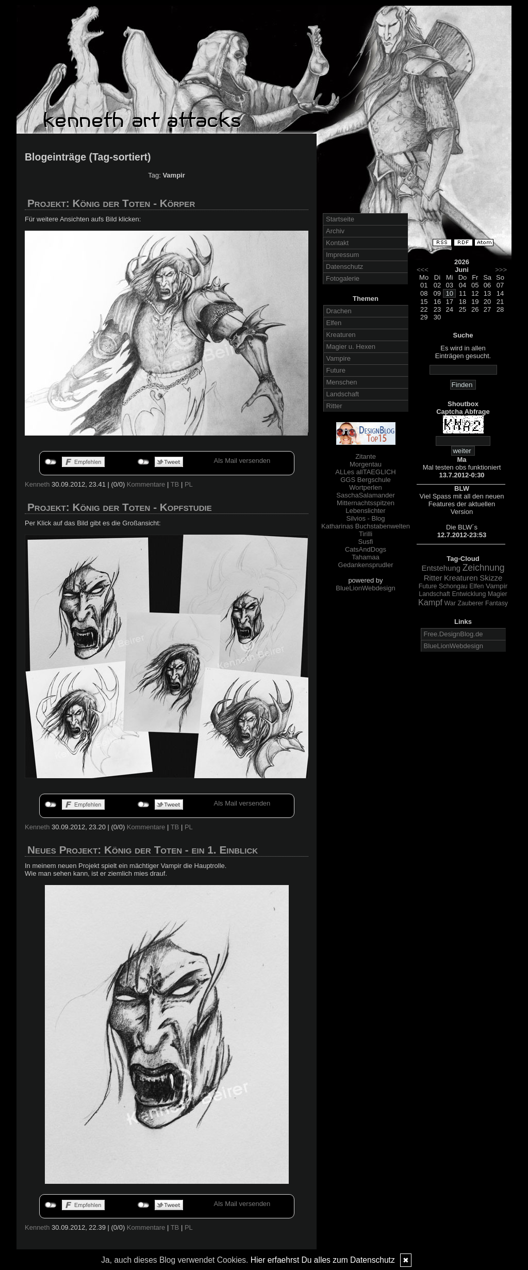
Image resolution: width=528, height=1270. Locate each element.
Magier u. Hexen (350, 346)
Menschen (341, 382)
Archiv (335, 231)
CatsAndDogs (365, 549)
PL (189, 484)
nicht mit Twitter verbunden (144, 462)
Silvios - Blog (365, 518)
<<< (422, 270)
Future (336, 370)
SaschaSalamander (365, 495)
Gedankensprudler (365, 565)
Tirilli (365, 534)
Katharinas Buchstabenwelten (365, 526)
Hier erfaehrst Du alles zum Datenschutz (323, 1260)
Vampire (338, 358)
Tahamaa (365, 557)
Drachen (339, 311)
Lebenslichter (365, 511)
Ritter (334, 406)
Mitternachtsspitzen (365, 503)
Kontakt (337, 243)
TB (175, 484)
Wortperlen (365, 487)
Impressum (342, 255)
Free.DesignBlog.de (453, 634)
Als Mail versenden (242, 460)
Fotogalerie (342, 278)
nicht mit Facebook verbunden (51, 462)
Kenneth (37, 484)
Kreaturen (341, 335)
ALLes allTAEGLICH (365, 472)
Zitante (365, 456)
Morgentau (366, 464)
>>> (501, 270)
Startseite (340, 219)
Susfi (365, 541)
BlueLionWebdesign (365, 588)
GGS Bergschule (365, 480)
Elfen (334, 323)
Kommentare (146, 484)
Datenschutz (344, 266)
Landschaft (342, 394)
